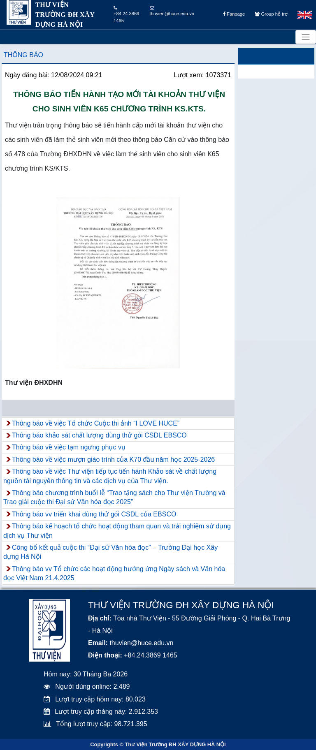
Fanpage (234, 14)
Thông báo (23, 54)
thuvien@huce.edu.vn (172, 11)
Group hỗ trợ (271, 14)
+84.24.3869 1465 (126, 14)
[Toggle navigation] (305, 37)
